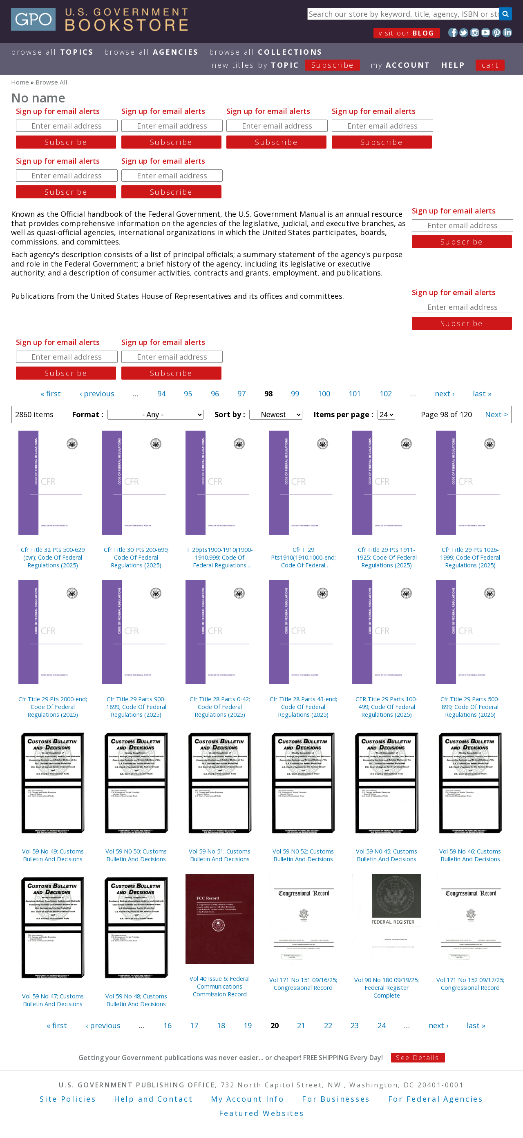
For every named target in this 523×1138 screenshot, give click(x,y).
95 (188, 393)
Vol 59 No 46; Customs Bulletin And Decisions (470, 855)
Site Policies (68, 1099)
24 (382, 1025)
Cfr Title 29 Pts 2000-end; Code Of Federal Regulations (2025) (52, 706)
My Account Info (247, 1099)
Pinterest (496, 32)
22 (328, 1025)
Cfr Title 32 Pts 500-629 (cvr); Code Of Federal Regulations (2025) (53, 557)
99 (295, 393)
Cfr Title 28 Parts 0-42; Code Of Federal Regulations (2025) (220, 706)
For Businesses (336, 1099)
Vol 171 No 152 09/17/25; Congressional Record (470, 983)
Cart (490, 65)
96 (215, 393)
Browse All (52, 52)
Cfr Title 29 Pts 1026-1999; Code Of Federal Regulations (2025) (470, 557)
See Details (417, 1057)
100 (324, 393)
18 (221, 1025)
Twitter (464, 32)
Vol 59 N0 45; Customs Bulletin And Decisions (386, 855)
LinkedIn (507, 32)
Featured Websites (261, 1113)
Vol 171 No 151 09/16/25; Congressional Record (303, 983)
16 (167, 1025)
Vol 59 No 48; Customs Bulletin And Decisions (136, 1000)
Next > (496, 414)
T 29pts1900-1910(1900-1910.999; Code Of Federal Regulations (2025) (219, 557)
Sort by (229, 414)
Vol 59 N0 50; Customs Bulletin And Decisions (136, 855)
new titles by (291, 65)
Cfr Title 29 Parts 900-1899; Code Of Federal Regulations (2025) (136, 706)
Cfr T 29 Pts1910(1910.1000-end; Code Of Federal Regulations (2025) (303, 557)
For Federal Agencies (435, 1099)
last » (482, 393)
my (401, 65)
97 (241, 393)
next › (444, 393)
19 (248, 1025)
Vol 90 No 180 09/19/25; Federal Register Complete (386, 987)
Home (20, 82)
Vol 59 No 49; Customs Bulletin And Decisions (53, 855)
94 (161, 393)
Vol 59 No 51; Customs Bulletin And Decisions (219, 855)
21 (301, 1025)
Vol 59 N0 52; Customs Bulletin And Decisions (303, 855)
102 (386, 393)
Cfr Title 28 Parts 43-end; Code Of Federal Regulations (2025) (303, 706)
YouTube (485, 32)
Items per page (342, 414)
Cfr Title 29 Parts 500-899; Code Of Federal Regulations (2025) (470, 706)
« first (50, 393)
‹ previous (97, 393)
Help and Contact (153, 1099)
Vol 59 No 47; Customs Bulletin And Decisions (53, 1000)
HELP (453, 65)
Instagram (474, 32)
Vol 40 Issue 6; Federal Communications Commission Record (220, 986)
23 (355, 1025)
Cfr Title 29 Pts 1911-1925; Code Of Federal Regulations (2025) (387, 557)
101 (355, 393)
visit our (407, 33)
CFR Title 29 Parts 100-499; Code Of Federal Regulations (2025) (386, 706)
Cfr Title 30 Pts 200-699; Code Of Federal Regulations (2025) (136, 557)
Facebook (453, 32)
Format (86, 414)
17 (194, 1025)
